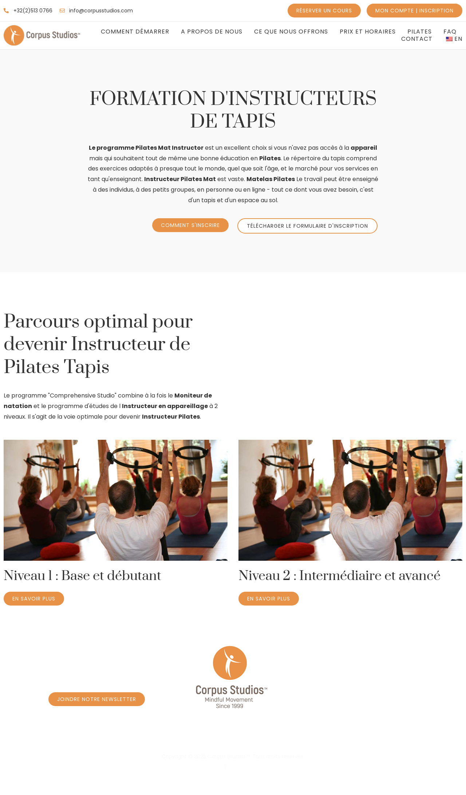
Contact (417, 39)
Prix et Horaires (368, 31)
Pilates (419, 31)
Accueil (28, 737)
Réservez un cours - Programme (106, 737)
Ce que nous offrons (291, 31)
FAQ (450, 31)
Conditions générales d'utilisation (269, 766)
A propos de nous (211, 31)
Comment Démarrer (135, 31)
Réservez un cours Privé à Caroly (227, 737)
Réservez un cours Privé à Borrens (352, 737)
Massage (436, 737)
